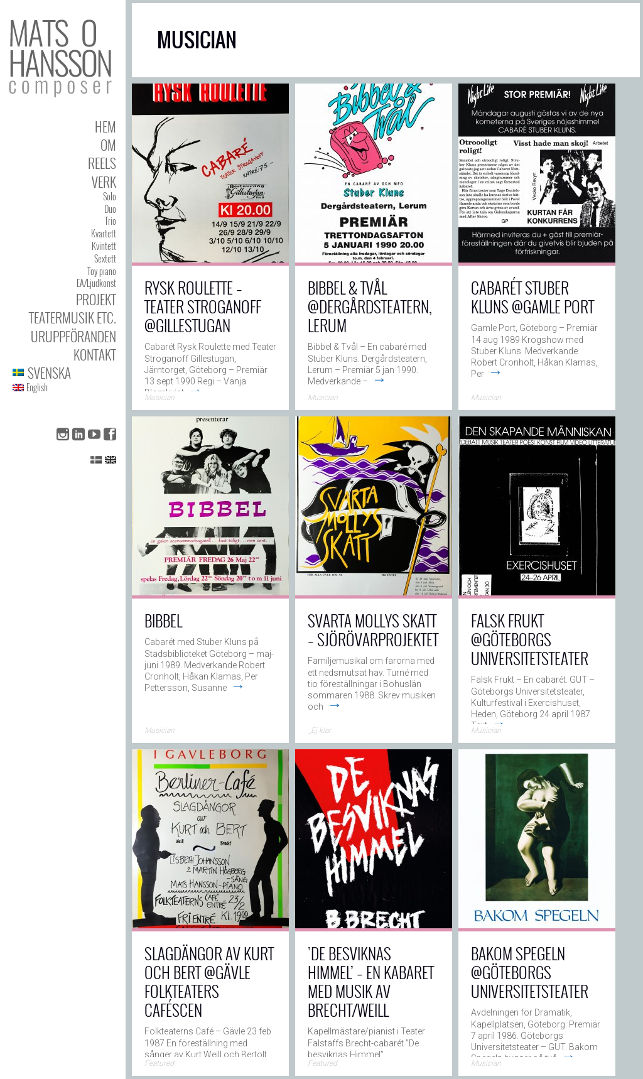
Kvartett (103, 233)
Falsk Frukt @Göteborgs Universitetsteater (529, 639)
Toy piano (101, 271)
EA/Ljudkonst (96, 283)
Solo (109, 196)
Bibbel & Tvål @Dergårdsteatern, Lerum (370, 306)
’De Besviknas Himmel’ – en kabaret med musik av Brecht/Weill (371, 981)
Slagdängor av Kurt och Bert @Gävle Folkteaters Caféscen (209, 981)
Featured (159, 1063)
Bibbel (163, 620)
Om (108, 145)
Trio (110, 220)
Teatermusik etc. (72, 317)
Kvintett (104, 245)
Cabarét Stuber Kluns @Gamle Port (532, 297)
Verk (104, 182)
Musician (159, 397)
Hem (105, 126)
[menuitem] (64, 373)
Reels (102, 163)
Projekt (96, 299)
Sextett (105, 258)
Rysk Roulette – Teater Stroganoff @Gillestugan (202, 306)
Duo (110, 208)
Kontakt (94, 354)
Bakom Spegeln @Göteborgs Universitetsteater (529, 971)
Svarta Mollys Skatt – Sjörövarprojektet (373, 630)
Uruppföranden (73, 336)
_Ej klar (319, 730)
